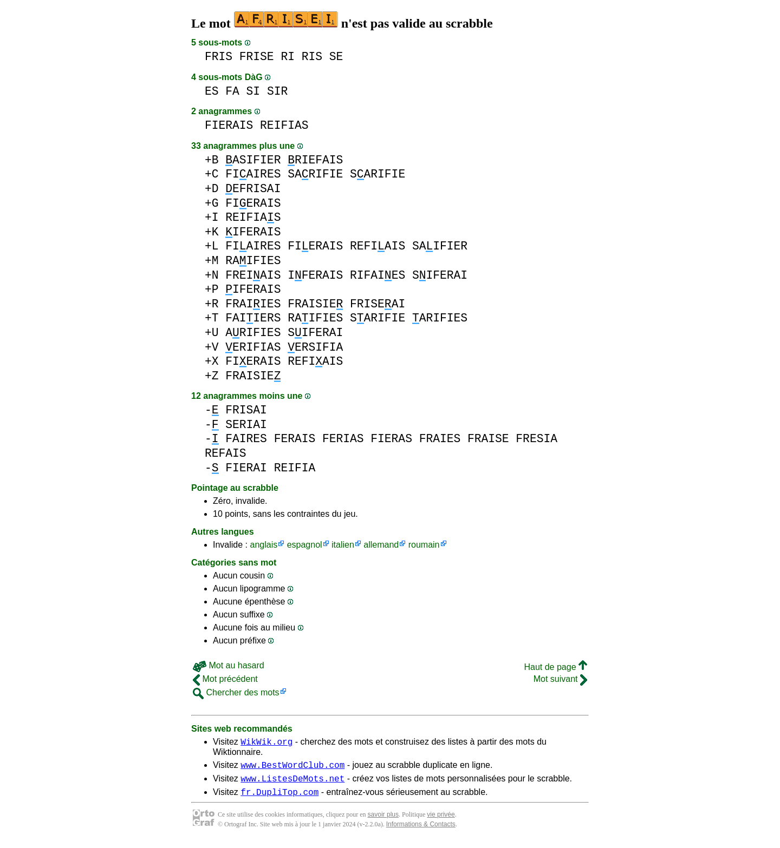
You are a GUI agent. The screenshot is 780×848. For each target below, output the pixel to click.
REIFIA (295, 468)
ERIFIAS (253, 347)
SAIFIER (439, 246)
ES (212, 91)
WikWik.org (266, 743)
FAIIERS (253, 318)
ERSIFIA (315, 347)
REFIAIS (377, 246)
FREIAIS (253, 275)
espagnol (304, 544)
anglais (263, 544)
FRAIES (440, 438)
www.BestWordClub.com (292, 768)
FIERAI (246, 468)
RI (288, 56)
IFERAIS (253, 232)
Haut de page (555, 667)
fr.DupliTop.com (279, 798)
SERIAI (246, 424)
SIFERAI (439, 275)
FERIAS (343, 438)
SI (253, 91)
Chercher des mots (236, 692)
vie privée (440, 821)
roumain (424, 544)
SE (336, 56)
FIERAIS (229, 125)
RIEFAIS (315, 160)
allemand (381, 544)
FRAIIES (253, 304)
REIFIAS (284, 125)
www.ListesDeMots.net (292, 783)
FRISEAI (377, 304)
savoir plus (383, 821)
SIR (277, 91)
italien (343, 544)
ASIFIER (253, 160)
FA (232, 91)
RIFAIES (377, 275)
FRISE (256, 56)
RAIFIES (253, 260)
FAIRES (246, 438)
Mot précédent (225, 678)
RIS (312, 56)
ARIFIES (439, 318)
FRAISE (488, 438)
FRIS (218, 56)
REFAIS (225, 453)
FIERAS (391, 438)
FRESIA (536, 438)
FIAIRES (253, 174)
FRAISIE (315, 304)
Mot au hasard (228, 665)
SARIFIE (315, 174)
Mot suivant (560, 678)
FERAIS (295, 438)
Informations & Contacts (421, 830)
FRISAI (246, 410)
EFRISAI (253, 188)
